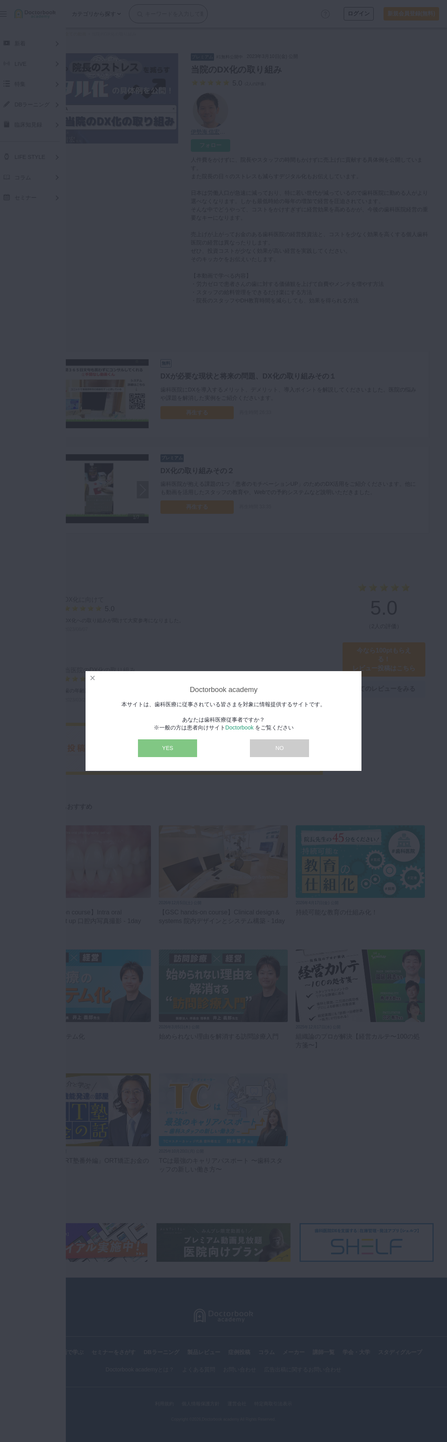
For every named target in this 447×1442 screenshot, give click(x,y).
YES (167, 748)
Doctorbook (239, 727)
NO (280, 748)
